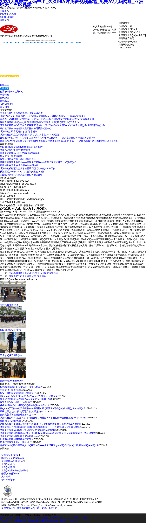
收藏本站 (4, 11)
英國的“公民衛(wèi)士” (11, 421)
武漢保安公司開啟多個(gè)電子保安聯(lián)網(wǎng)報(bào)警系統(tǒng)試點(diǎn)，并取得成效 (47, 433)
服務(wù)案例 (6, 70)
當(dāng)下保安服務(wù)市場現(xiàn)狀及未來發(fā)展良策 (29, 396)
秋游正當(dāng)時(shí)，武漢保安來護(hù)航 (22, 171)
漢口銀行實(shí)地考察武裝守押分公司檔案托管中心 (25, 128)
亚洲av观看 (28, 521)
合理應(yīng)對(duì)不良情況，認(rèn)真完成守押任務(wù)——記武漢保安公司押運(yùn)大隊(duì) (48, 137)
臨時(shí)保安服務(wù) (11, 60)
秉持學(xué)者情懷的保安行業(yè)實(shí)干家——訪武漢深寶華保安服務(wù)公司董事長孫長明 (47, 119)
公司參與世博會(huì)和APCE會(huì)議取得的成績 (33, 273)
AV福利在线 (52, 521)
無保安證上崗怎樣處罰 (11, 156)
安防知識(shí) (6, 104)
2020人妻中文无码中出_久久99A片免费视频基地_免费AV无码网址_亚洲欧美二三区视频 (43, 518)
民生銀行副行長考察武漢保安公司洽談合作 (21, 113)
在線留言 (4, 20)
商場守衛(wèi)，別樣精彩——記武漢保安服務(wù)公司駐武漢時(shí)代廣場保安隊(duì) (42, 116)
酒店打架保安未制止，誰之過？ (15, 442)
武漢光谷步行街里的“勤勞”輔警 (15, 150)
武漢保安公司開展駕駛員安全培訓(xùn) (19, 436)
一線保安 (4, 94)
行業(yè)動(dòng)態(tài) (11, 91)
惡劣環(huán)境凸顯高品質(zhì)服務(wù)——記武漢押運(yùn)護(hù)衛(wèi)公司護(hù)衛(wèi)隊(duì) (49, 445)
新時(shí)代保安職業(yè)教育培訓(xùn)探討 (21, 147)
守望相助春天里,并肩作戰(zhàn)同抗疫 (19, 165)
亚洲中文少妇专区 (68, 521)
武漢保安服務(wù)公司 (28, 508)
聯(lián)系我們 (7, 17)
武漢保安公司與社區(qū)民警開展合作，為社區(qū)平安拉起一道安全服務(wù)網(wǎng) (43, 417)
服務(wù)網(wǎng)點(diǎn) (14, 470)
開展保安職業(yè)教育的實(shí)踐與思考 (20, 153)
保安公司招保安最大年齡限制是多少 (18, 159)
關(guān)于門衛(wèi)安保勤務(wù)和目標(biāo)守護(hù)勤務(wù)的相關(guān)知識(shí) (42, 408)
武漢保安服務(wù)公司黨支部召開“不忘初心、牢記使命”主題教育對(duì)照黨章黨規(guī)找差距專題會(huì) (52, 125)
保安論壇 (4, 97)
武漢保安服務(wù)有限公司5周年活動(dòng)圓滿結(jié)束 (28, 430)
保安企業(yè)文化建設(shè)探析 (15, 402)
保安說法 (4, 101)
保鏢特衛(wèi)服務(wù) (12, 461)
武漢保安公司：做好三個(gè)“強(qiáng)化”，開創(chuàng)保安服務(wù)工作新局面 (41, 424)
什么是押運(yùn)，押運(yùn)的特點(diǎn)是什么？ (25, 405)
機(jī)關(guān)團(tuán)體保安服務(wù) (18, 57)
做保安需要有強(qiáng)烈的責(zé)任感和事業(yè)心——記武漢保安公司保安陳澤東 (41, 427)
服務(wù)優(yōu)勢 (9, 73)
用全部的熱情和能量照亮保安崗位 (17, 439)
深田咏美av (40, 521)
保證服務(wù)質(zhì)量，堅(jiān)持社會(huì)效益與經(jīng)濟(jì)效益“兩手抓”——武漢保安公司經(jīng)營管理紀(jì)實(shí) (59, 141)
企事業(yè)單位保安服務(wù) (14, 54)
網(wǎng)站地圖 (8, 14)
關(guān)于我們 (8, 79)
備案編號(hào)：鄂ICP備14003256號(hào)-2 (76, 499)
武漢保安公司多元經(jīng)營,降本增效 (18, 131)
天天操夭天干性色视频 (11, 521)
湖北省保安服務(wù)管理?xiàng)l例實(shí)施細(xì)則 (25, 399)
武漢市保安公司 (49, 508)
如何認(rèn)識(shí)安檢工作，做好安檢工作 (21, 387)
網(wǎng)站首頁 (8, 51)
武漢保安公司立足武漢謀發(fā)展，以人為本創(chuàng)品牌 (29, 134)
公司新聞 (4, 88)
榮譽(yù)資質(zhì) (10, 473)
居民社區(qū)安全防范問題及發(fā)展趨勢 (20, 411)
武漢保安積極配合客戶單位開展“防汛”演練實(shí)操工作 (27, 168)
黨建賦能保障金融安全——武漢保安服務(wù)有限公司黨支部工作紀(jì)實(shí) (38, 162)
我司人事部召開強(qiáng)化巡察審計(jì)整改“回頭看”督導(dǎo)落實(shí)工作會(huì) (40, 122)
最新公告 (4, 85)
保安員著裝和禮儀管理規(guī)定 (15, 414)
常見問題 (4, 107)
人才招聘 (5, 476)
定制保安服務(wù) (10, 455)
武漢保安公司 (8, 508)
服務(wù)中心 (6, 64)
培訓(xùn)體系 (7, 67)
